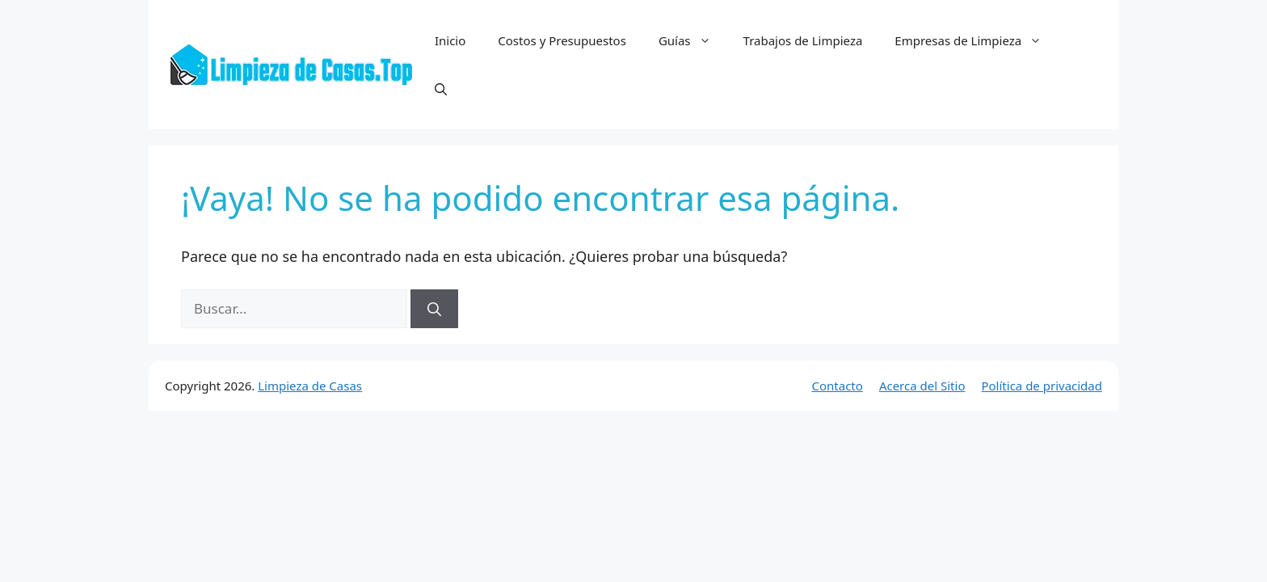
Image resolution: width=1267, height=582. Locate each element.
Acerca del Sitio (922, 385)
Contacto (837, 385)
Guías (693, 40)
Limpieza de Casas (310, 385)
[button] (441, 89)
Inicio (450, 40)
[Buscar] (434, 308)
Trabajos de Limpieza (803, 40)
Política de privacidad (1041, 385)
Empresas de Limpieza (976, 40)
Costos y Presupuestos (562, 40)
